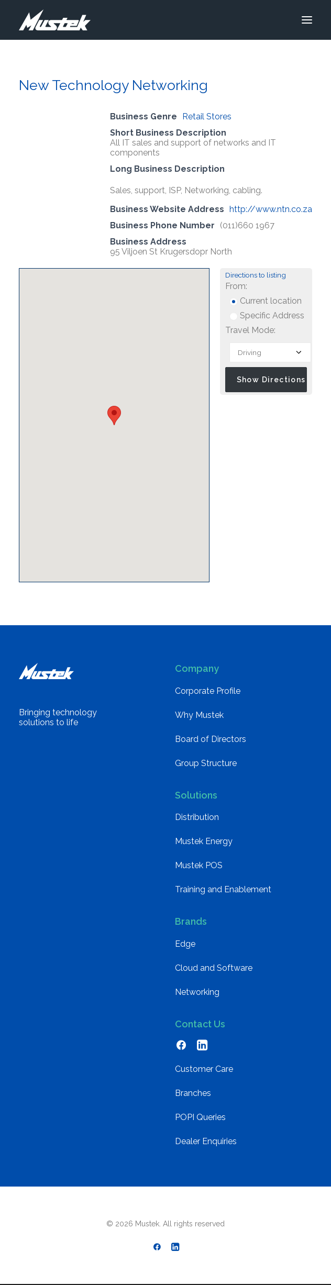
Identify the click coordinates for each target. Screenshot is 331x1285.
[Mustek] (55, 19)
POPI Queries (200, 1117)
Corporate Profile (207, 691)
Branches (193, 1093)
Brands (191, 921)
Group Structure (206, 763)
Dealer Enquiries (206, 1141)
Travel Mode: (250, 330)
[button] (307, 20)
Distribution (197, 817)
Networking (197, 992)
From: (236, 286)
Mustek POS (199, 865)
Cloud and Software (213, 968)
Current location (265, 301)
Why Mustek (199, 715)
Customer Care (204, 1069)
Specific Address (266, 315)
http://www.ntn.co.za (270, 209)
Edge (185, 944)
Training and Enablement (223, 889)
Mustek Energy (204, 841)
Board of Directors (210, 739)
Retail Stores (206, 116)
